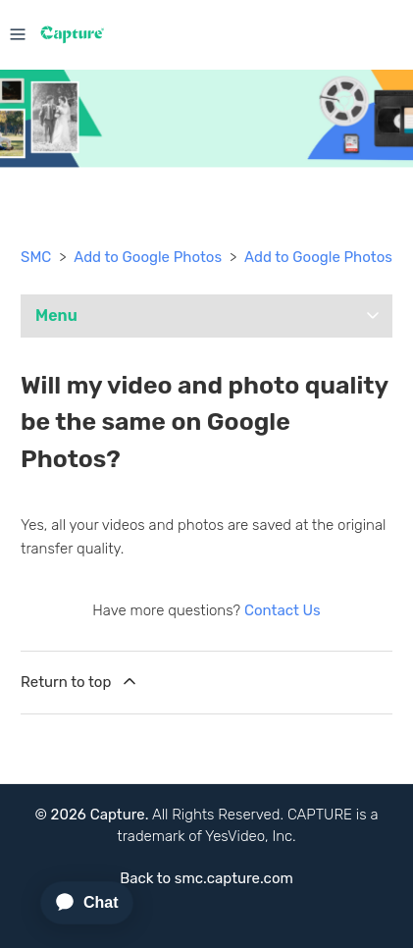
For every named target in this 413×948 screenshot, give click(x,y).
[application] (78, 903)
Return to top (80, 681)
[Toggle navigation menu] (18, 33)
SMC (36, 257)
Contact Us (282, 610)
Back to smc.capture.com (206, 878)
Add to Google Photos (148, 257)
